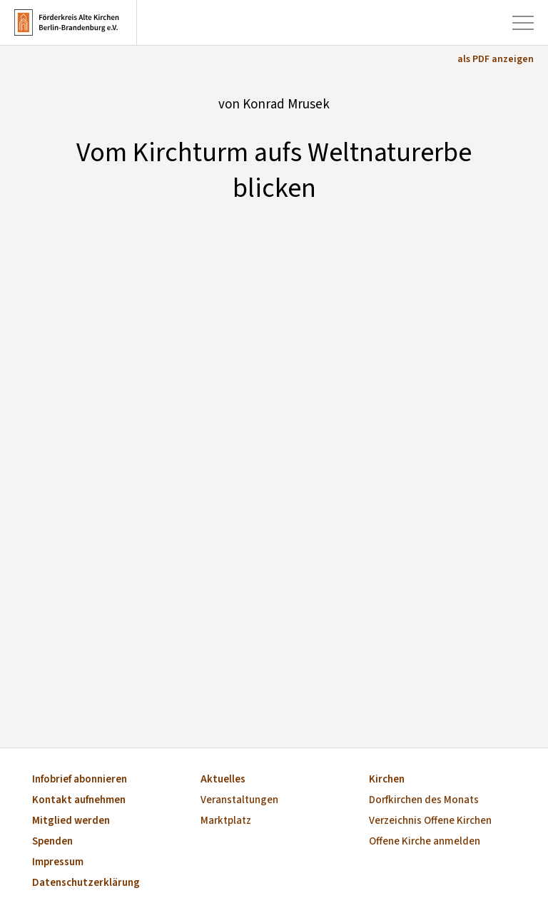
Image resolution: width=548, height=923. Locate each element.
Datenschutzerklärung (86, 883)
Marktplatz (226, 821)
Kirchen (387, 780)
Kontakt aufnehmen (79, 800)
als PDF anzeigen (495, 59)
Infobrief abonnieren (79, 780)
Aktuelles (223, 780)
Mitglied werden (71, 821)
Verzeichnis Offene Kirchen (430, 821)
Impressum (57, 863)
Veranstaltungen (239, 800)
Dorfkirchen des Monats (424, 800)
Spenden (52, 842)
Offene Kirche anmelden (424, 842)
